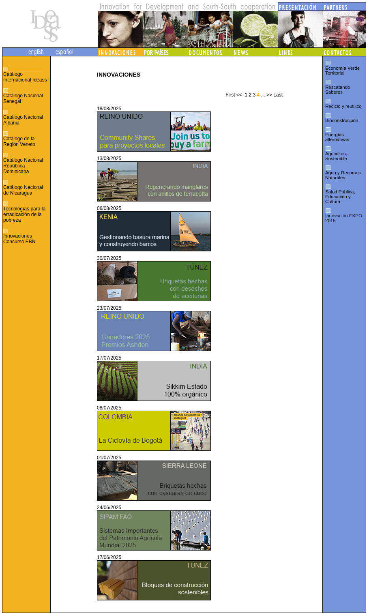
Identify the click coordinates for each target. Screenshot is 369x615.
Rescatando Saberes (337, 89)
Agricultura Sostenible (336, 156)
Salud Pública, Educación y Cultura (340, 196)
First (230, 95)
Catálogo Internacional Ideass (25, 77)
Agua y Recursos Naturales (343, 175)
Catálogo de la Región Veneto (19, 141)
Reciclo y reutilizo (343, 106)
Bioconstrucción (341, 120)
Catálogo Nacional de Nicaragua (23, 190)
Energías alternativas (337, 137)
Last (278, 95)
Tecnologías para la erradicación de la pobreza (24, 214)
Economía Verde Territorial (342, 70)
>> (269, 95)
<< (239, 95)
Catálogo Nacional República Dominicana (23, 165)
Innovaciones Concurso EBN (19, 238)
